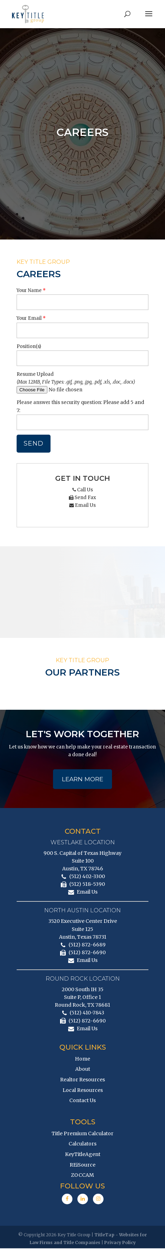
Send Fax (82, 498)
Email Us (82, 505)
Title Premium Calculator (82, 1134)
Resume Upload (35, 374)
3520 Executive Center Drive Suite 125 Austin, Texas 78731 (82, 929)
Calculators (82, 1144)
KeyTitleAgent (82, 1155)
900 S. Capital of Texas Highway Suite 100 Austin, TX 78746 (82, 861)
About (82, 1070)
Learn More (82, 779)
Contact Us (82, 1101)
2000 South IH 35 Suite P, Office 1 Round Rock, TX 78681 (82, 998)
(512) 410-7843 (87, 1014)
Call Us (82, 490)
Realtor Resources (82, 1080)
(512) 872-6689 (87, 945)
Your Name (29, 290)
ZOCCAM (82, 1176)
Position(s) (29, 346)
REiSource (82, 1165)
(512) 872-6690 (87, 953)
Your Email (29, 318)
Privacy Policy (120, 1243)
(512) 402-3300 (87, 877)
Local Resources (83, 1091)
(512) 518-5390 (87, 885)
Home (82, 1059)
